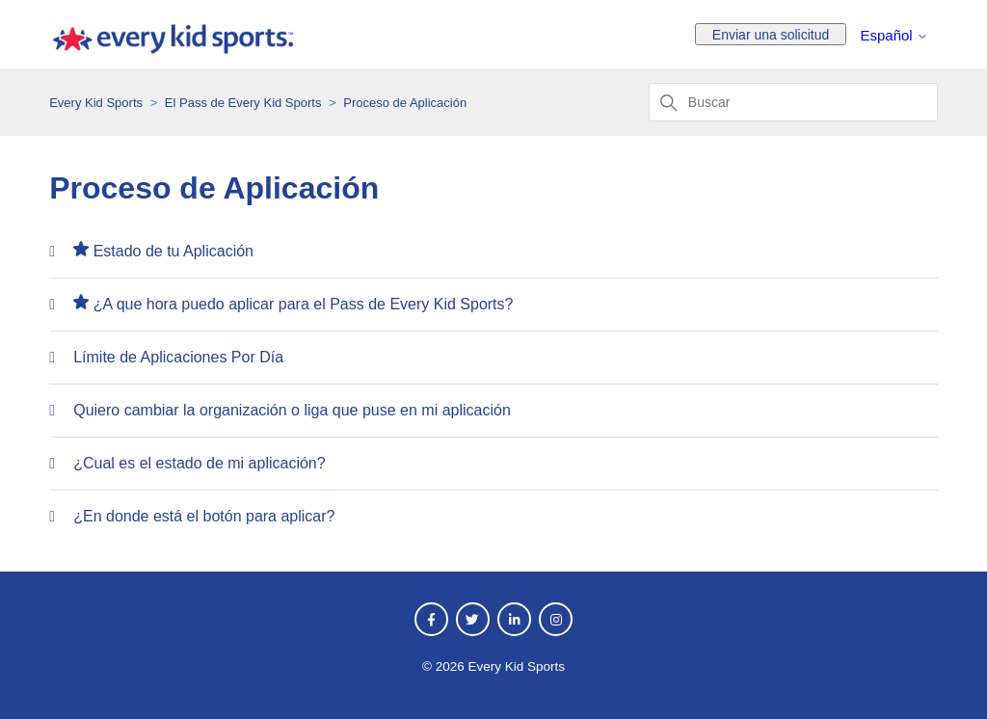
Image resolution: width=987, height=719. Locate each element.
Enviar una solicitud (770, 34)
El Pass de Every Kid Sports (243, 102)
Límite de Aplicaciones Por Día (178, 357)
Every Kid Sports (96, 102)
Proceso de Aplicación (405, 102)
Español (893, 35)
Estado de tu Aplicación (173, 251)
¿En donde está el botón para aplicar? (203, 516)
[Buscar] (793, 102)
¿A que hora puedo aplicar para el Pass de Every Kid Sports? (303, 304)
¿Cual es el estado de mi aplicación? (199, 463)
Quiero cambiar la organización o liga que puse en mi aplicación (292, 410)
